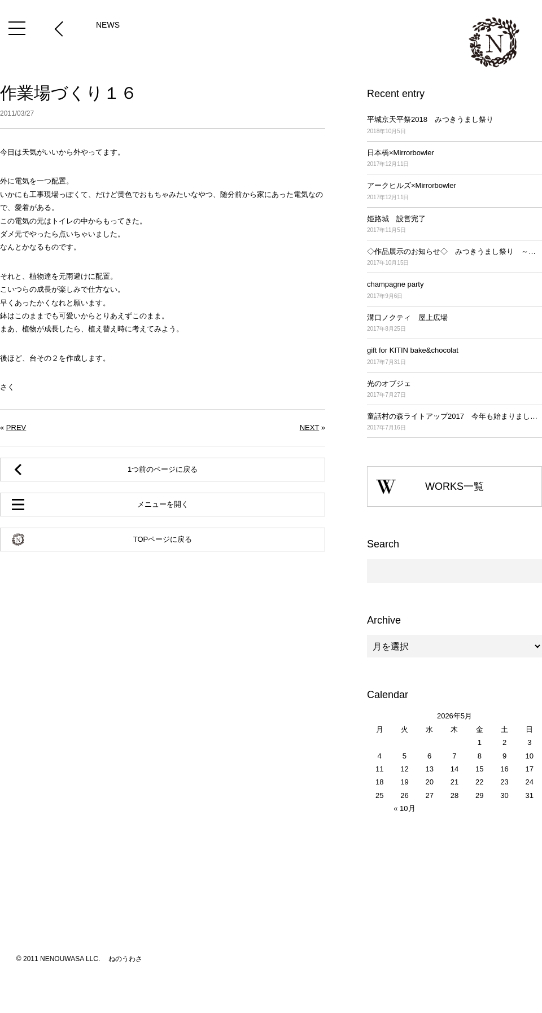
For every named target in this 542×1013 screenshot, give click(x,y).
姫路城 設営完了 (454, 224)
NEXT (309, 427)
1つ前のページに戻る (163, 469)
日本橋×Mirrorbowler (454, 158)
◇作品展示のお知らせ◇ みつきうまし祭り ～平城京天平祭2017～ (454, 257)
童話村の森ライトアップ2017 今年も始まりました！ (454, 422)
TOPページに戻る (163, 539)
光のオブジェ (454, 389)
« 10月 (404, 808)
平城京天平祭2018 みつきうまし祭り (454, 125)
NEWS (108, 24)
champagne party (454, 290)
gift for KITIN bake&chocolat (454, 356)
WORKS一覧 (454, 486)
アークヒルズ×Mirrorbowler (454, 191)
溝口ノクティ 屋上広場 (454, 323)
